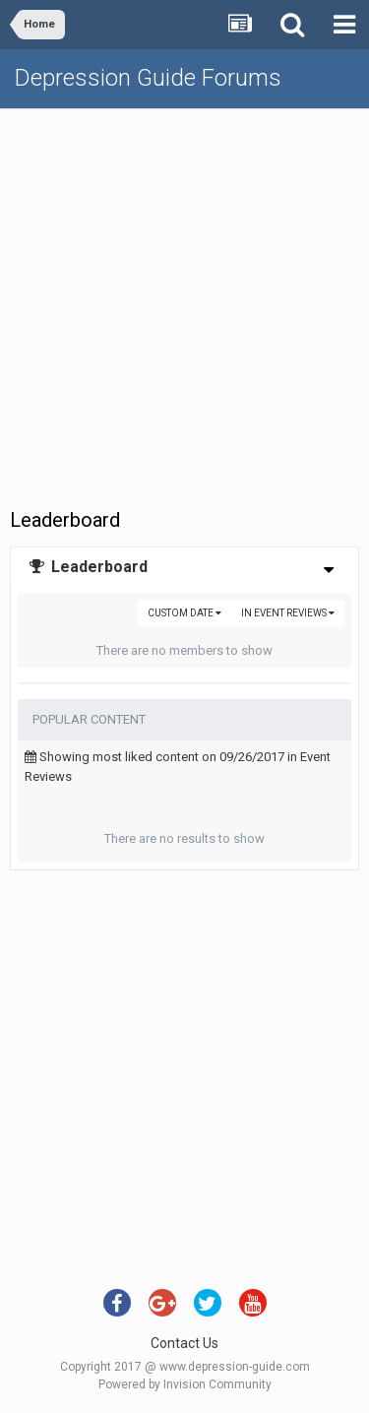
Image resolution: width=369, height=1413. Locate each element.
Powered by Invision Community (185, 1384)
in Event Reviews (288, 613)
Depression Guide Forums (148, 78)
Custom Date (184, 613)
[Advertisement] (184, 303)
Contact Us (184, 1343)
